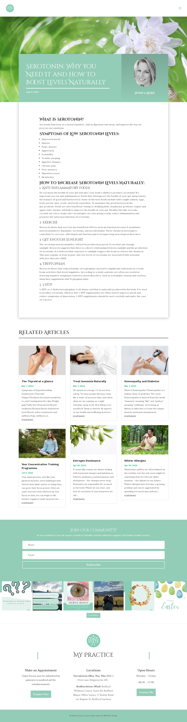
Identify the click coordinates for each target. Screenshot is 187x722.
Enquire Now (41, 694)
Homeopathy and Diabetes (141, 381)
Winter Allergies (135, 460)
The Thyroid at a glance (37, 381)
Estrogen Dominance (87, 460)
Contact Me (146, 692)
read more (27, 419)
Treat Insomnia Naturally (89, 381)
